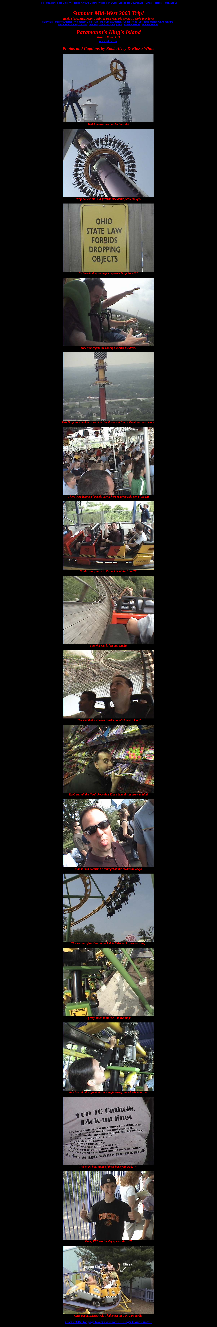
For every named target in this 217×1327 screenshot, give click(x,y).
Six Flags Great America (107, 21)
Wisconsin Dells (83, 21)
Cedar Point (130, 21)
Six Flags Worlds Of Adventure (156, 21)
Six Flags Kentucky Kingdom (105, 24)
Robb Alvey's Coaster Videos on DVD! (95, 2)
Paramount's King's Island (72, 24)
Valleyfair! (47, 21)
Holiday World (132, 24)
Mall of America (63, 21)
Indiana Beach (150, 24)
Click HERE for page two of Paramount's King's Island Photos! (108, 1322)
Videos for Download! (131, 2)
